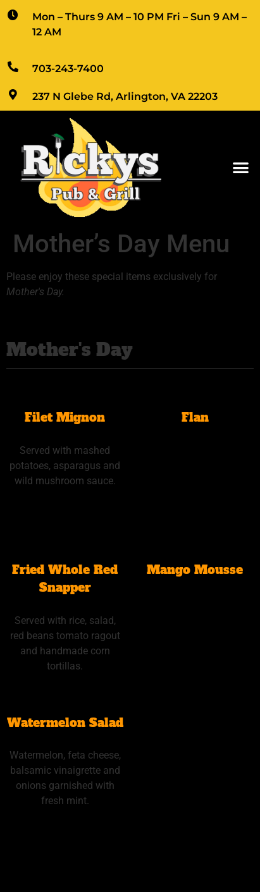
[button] (241, 168)
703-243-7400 (68, 69)
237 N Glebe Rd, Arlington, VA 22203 (125, 96)
